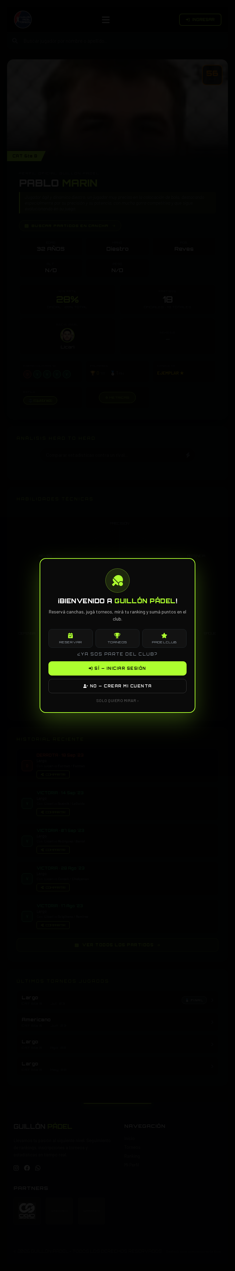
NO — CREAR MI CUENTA (117, 686)
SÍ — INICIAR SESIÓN (117, 668)
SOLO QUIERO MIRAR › (117, 700)
